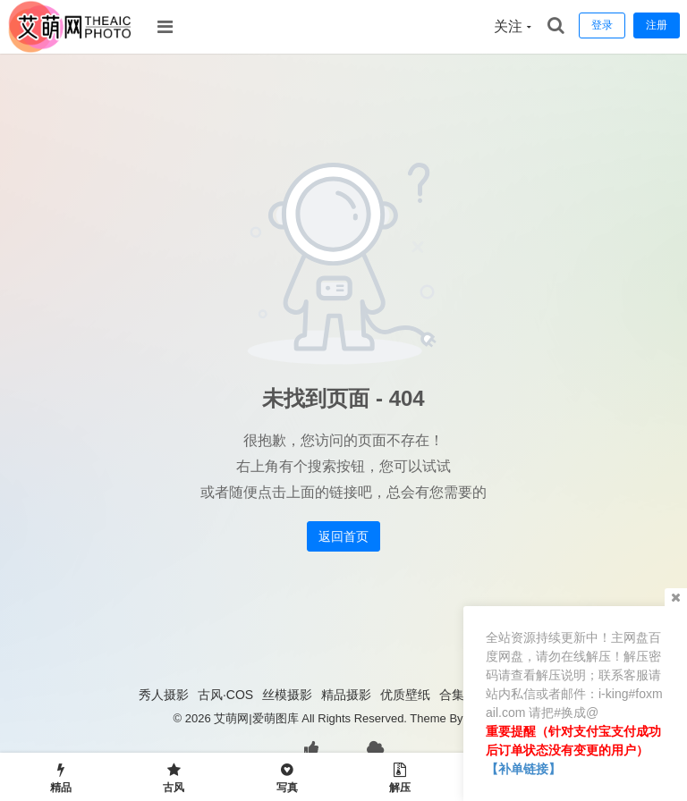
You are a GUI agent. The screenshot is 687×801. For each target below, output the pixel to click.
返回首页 (343, 536)
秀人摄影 (164, 694)
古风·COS (225, 694)
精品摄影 (346, 694)
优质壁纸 (405, 694)
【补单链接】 (523, 769)
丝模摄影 (287, 694)
